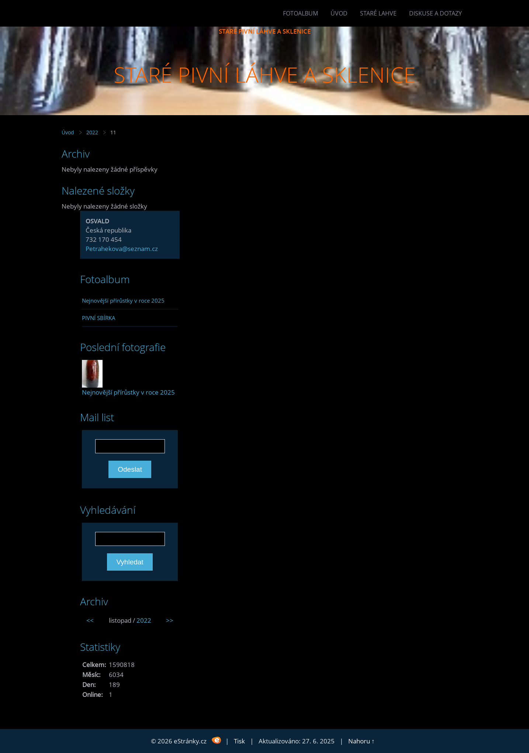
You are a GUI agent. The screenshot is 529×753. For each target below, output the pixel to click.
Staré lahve (378, 13)
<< (90, 620)
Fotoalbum (300, 13)
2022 (92, 132)
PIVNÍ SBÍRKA (98, 318)
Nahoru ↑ (361, 741)
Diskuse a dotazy (435, 13)
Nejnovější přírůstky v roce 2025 (123, 300)
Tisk (239, 741)
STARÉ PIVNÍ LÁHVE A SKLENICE (265, 31)
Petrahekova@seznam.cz (122, 248)
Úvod (339, 13)
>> (169, 620)
